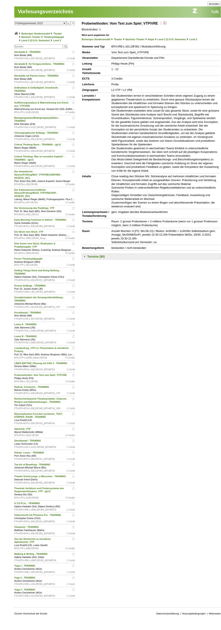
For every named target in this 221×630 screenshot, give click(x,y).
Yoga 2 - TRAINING (25, 577)
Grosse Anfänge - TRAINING (30, 285)
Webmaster (215, 613)
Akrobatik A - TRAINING (27, 52)
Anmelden (214, 4)
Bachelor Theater (31, 37)
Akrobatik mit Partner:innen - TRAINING (36, 75)
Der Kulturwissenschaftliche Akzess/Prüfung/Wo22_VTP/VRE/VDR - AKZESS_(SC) (35, 193)
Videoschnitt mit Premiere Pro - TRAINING (38, 515)
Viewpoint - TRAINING (26, 527)
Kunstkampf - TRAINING (28, 312)
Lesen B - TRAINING (26, 336)
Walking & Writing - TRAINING (31, 554)
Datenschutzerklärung (167, 613)
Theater (57, 33)
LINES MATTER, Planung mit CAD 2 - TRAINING (41, 363)
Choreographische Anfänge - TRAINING (36, 132)
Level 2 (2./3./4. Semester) (35, 40)
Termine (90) (96, 256)
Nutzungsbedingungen (194, 613)
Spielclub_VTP (22, 429)
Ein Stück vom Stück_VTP (29, 231)
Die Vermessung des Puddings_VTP (34, 208)
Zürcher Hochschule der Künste (30, 613)
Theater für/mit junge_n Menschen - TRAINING (40, 476)
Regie (151, 39)
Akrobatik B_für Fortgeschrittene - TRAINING (39, 64)
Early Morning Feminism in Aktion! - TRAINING (40, 219)
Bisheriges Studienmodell (35, 33)
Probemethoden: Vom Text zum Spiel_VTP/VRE (40, 375)
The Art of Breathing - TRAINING (32, 464)
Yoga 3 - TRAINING (25, 589)
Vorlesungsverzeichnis (45, 11)
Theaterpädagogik (54, 37)
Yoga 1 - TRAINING (25, 565)
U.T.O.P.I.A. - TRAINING (27, 503)
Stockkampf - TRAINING (28, 440)
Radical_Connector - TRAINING (32, 387)
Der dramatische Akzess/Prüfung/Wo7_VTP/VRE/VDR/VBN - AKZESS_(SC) (38, 174)
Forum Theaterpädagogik (28, 258)
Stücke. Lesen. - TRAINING (29, 452)
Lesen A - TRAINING (25, 324)
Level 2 (57, 40)
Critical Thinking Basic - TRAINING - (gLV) (38, 144)
